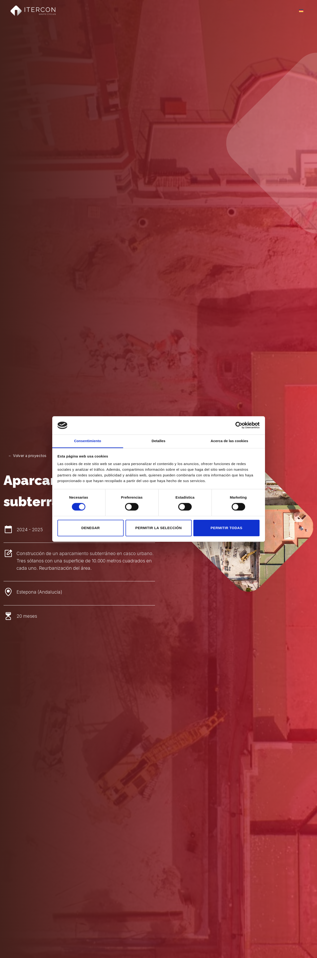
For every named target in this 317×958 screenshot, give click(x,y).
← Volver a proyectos (27, 455)
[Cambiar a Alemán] (301, 11)
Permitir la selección (158, 528)
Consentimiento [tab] (87, 441)
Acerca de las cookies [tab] (229, 441)
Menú (285, 10)
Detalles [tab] (158, 441)
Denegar (90, 528)
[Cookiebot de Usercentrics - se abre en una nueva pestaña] (239, 425)
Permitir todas (226, 528)
